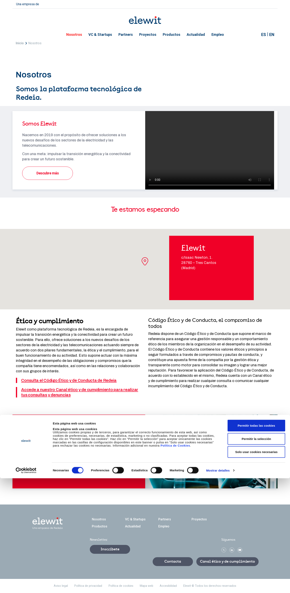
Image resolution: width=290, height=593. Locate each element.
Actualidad (196, 34)
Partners (125, 34)
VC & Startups (100, 34)
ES (263, 34)
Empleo (217, 34)
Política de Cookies (175, 560)
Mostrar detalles (218, 585)
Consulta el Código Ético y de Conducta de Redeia (69, 380)
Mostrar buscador (254, 35)
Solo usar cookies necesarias (256, 566)
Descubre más (47, 173)
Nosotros (74, 34)
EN (271, 34)
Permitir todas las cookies (256, 540)
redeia (49, 3)
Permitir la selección (256, 553)
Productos (171, 34)
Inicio (20, 43)
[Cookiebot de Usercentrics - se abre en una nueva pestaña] (26, 585)
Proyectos (147, 34)
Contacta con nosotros (54, 452)
